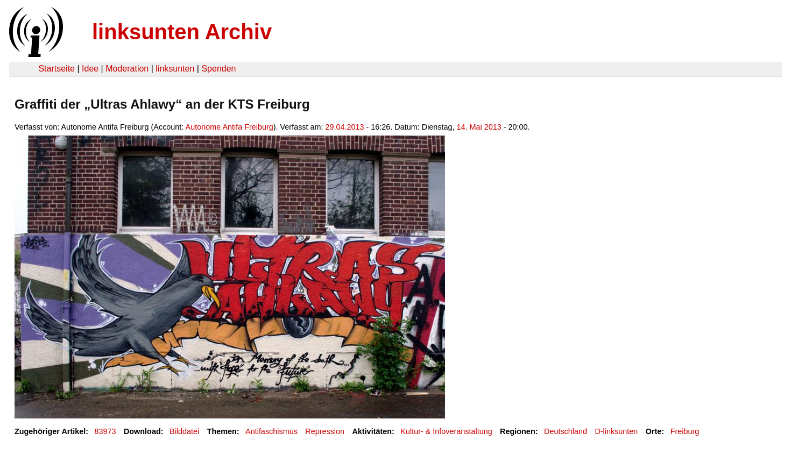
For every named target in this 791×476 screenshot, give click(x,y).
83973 (105, 431)
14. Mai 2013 (479, 127)
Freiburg (685, 431)
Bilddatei (184, 431)
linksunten (175, 68)
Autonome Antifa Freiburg (229, 127)
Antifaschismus (271, 431)
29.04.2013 (345, 127)
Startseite (56, 68)
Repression (324, 431)
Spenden (218, 68)
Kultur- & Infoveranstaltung (446, 431)
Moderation (127, 68)
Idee (90, 68)
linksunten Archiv (182, 32)
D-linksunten (616, 431)
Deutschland (565, 431)
